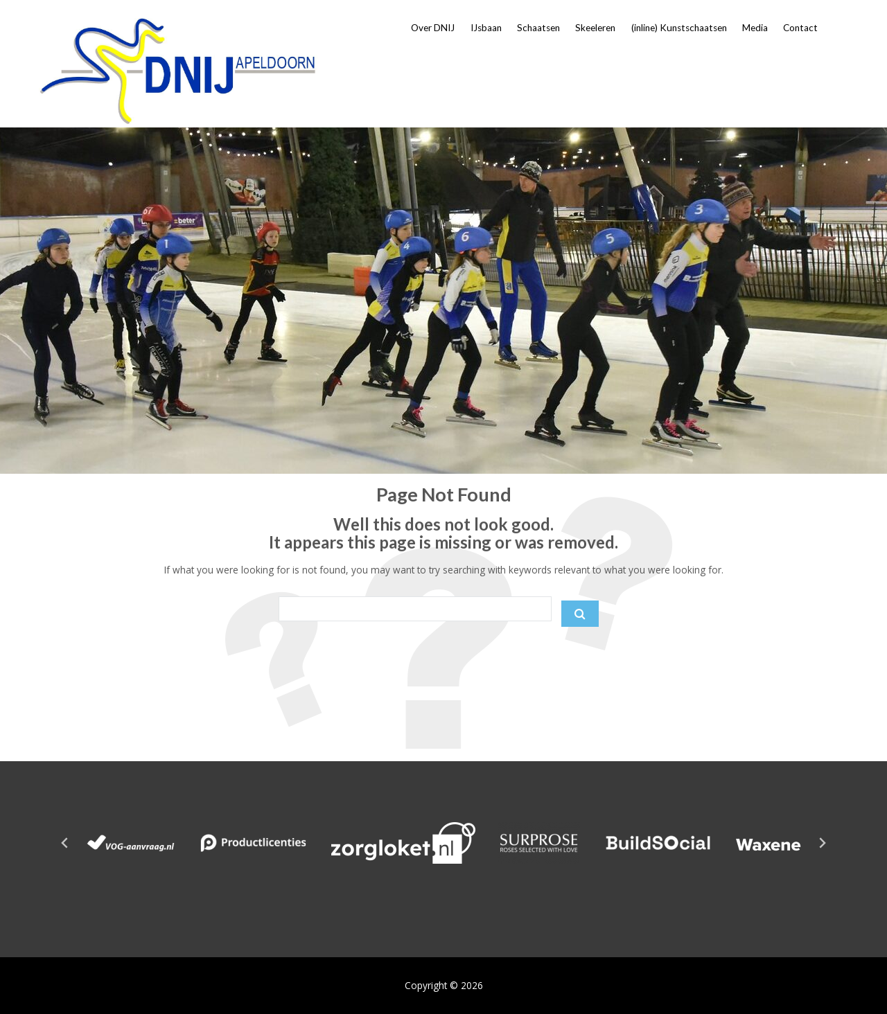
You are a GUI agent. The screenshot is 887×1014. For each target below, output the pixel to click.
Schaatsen (538, 27)
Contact (800, 27)
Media (755, 27)
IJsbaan (486, 27)
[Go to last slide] (65, 842)
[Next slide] (821, 842)
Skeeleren (595, 27)
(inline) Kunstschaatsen (679, 27)
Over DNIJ (433, 27)
